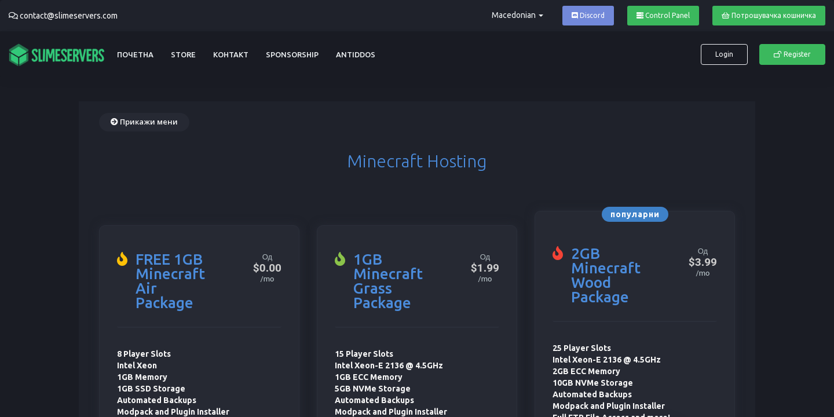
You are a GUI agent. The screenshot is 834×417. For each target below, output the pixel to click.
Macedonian (517, 15)
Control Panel (663, 15)
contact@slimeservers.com (69, 15)
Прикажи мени (144, 121)
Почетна (135, 54)
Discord (588, 15)
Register (792, 54)
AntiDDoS (355, 54)
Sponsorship (292, 54)
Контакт (230, 54)
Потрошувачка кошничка (769, 15)
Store (183, 54)
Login (724, 54)
